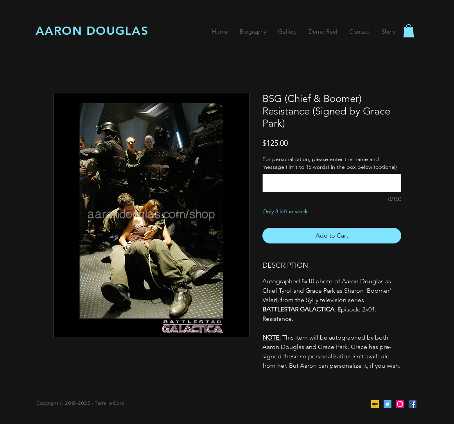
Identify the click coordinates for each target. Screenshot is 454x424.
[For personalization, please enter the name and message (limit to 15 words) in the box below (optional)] (332, 183)
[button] (408, 30)
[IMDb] (375, 404)
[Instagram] (400, 404)
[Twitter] (387, 404)
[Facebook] (412, 404)
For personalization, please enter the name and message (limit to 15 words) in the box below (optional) (329, 163)
